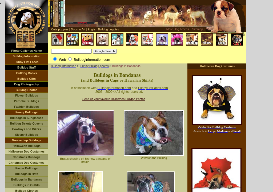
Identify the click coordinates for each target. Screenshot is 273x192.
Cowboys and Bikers (26, 129)
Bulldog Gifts (26, 78)
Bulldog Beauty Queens (26, 123)
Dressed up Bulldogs (26, 140)
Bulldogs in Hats (26, 173)
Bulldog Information (26, 56)
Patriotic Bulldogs (26, 101)
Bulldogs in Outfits (26, 185)
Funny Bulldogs (26, 112)
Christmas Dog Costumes (26, 162)
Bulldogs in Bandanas (26, 179)
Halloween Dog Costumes (27, 151)
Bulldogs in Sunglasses (26, 117)
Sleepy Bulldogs (26, 134)
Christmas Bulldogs (27, 157)
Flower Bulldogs (26, 95)
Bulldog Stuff (26, 67)
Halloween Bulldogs (27, 145)
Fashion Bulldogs (26, 106)
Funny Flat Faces (27, 61)
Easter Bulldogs (26, 168)
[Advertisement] (130, 3)
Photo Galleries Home (26, 50)
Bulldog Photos (26, 89)
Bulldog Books (26, 73)
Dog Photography (26, 84)
